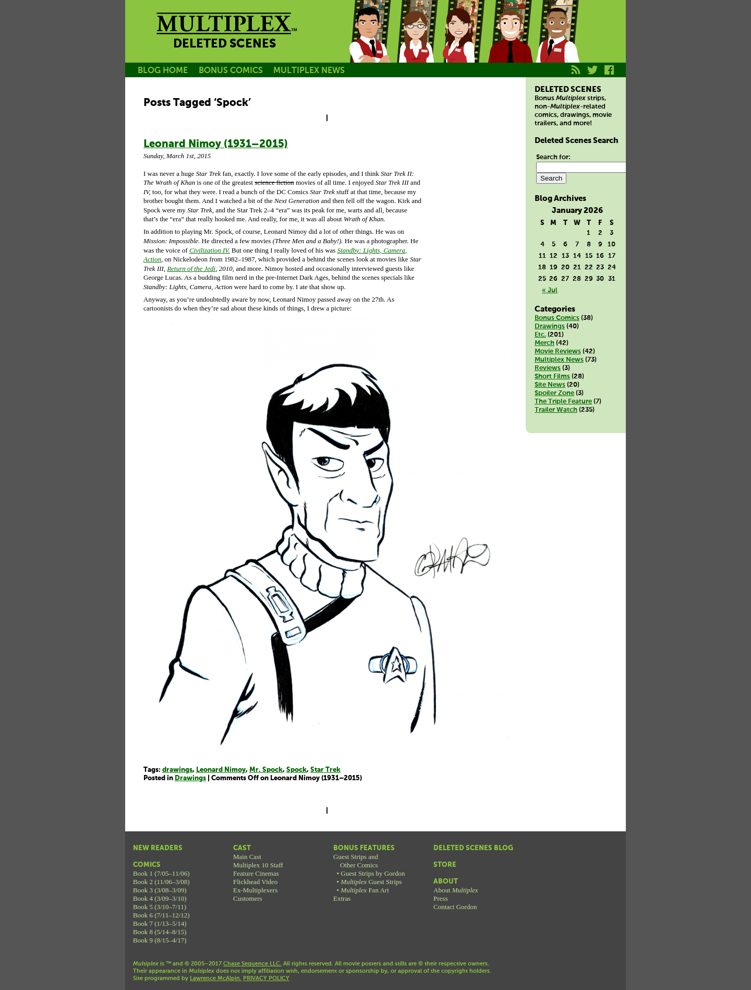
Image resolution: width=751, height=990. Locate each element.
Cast (242, 848)
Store (444, 865)
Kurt (510, 43)
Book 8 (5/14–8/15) (160, 932)
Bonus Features (364, 848)
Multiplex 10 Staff (258, 865)
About (445, 881)
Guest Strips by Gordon (373, 873)
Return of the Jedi (191, 268)
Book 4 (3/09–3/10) (160, 898)
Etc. (540, 334)
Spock (296, 770)
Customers (247, 898)
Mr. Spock (266, 770)
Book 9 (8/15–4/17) (160, 940)
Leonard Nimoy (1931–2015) (215, 144)
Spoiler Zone (554, 393)
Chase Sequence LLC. (252, 964)
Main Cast (247, 857)
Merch (544, 343)
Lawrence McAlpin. (215, 978)
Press (440, 898)
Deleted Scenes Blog (473, 848)
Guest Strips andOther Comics (355, 861)
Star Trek (325, 770)
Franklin (557, 43)
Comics (147, 865)
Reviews (548, 368)
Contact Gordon (455, 907)
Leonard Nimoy (221, 770)
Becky (416, 43)
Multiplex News (559, 359)
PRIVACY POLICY (266, 978)
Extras (341, 898)
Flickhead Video (255, 882)
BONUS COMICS (231, 70)
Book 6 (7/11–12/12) (161, 915)
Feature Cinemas (256, 873)
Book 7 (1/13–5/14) (160, 923)
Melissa (463, 43)
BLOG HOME (163, 70)
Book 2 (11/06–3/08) (161, 882)
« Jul (550, 290)
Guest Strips (371, 882)
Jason (369, 43)
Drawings (190, 778)
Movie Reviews (558, 351)
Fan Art (365, 890)
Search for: (553, 157)
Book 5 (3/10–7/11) (159, 907)
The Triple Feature (563, 401)
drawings (177, 770)
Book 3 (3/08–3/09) (160, 890)
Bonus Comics (557, 318)
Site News (550, 384)
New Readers (158, 848)
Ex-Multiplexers (255, 890)
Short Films (552, 376)
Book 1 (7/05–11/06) (161, 873)
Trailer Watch (556, 410)
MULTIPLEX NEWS (309, 70)
